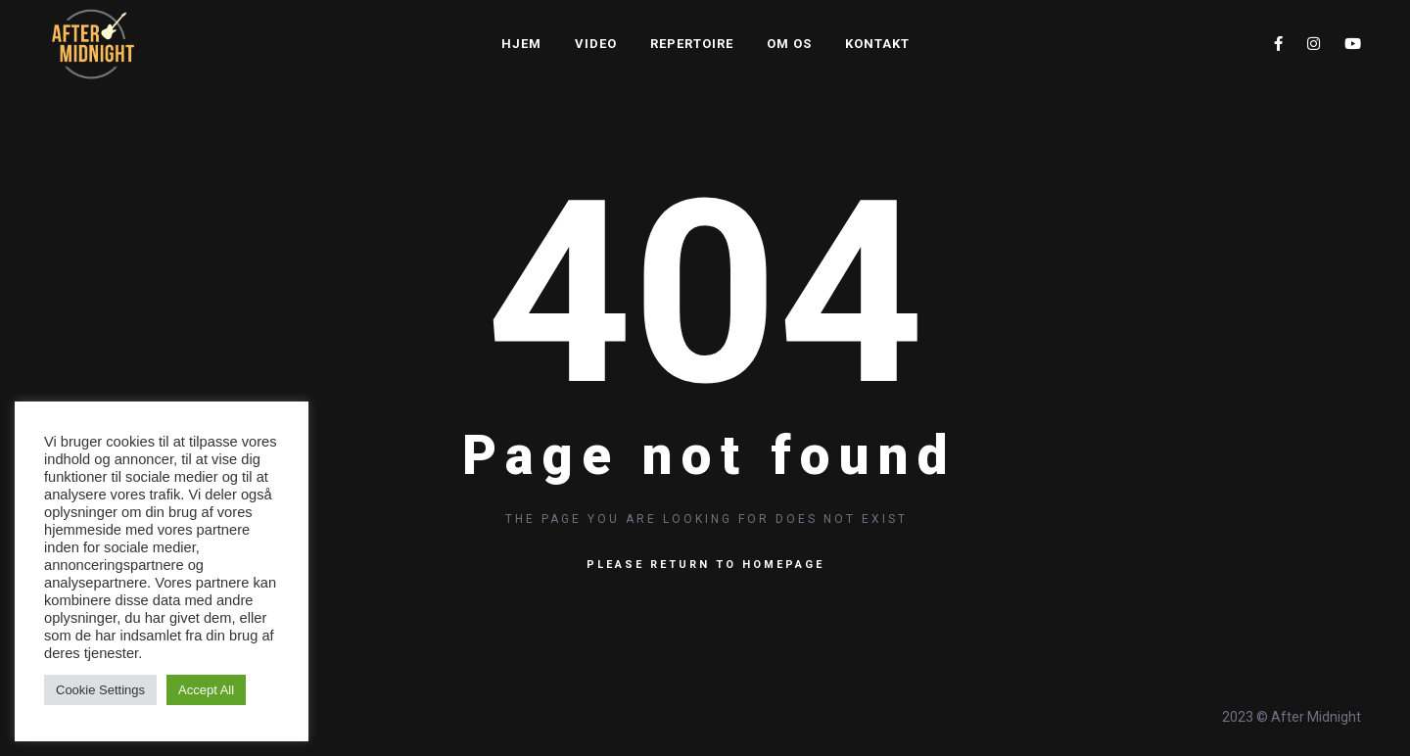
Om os (789, 43)
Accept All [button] (206, 690)
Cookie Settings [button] (100, 690)
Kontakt (877, 43)
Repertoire (691, 43)
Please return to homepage (705, 564)
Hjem (521, 43)
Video (596, 43)
